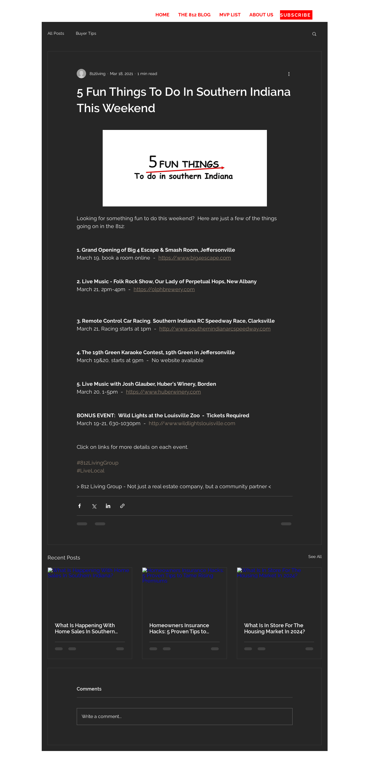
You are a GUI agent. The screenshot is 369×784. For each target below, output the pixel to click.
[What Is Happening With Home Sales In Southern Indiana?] (90, 591)
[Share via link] (122, 506)
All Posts (56, 33)
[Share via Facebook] (79, 506)
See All (315, 556)
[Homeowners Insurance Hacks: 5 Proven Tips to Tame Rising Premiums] (184, 591)
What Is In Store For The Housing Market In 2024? (274, 628)
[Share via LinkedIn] (108, 506)
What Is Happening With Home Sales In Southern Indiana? (85, 628)
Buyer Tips (86, 33)
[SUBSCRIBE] (296, 15)
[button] (314, 33)
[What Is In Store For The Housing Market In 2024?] (279, 591)
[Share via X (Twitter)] (94, 506)
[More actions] (289, 73)
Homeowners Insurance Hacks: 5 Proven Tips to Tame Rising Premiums (179, 628)
